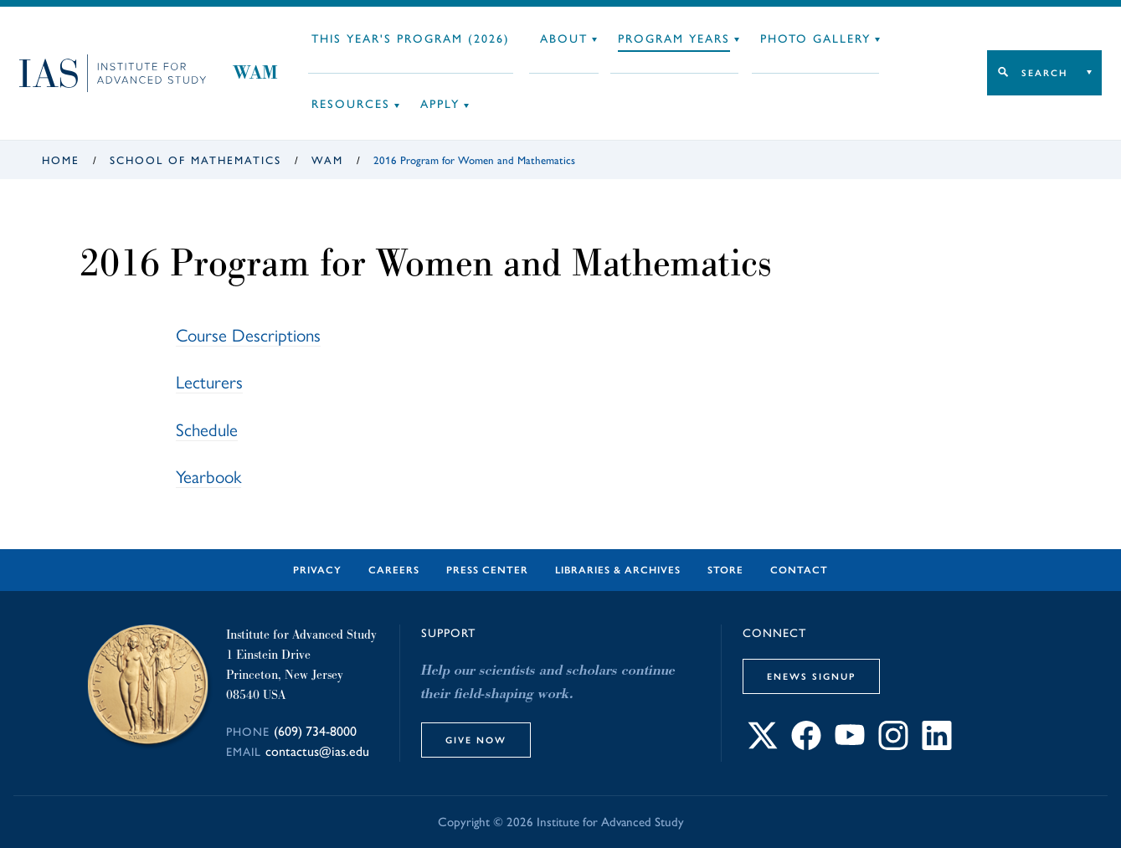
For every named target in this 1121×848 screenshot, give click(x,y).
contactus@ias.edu (317, 751)
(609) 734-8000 (315, 731)
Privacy (317, 570)
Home (61, 160)
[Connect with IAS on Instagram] (893, 745)
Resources (350, 104)
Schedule (207, 429)
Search (1044, 73)
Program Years (674, 39)
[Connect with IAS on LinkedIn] (937, 745)
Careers (393, 570)
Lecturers (209, 382)
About (564, 39)
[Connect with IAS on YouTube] (850, 745)
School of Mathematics (195, 160)
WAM (255, 72)
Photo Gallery (815, 39)
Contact (799, 570)
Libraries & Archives (618, 570)
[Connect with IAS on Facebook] (806, 745)
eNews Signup (811, 676)
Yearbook (208, 476)
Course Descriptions (248, 335)
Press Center (487, 570)
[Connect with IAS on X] (763, 745)
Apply (440, 104)
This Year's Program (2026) (410, 39)
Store (725, 570)
